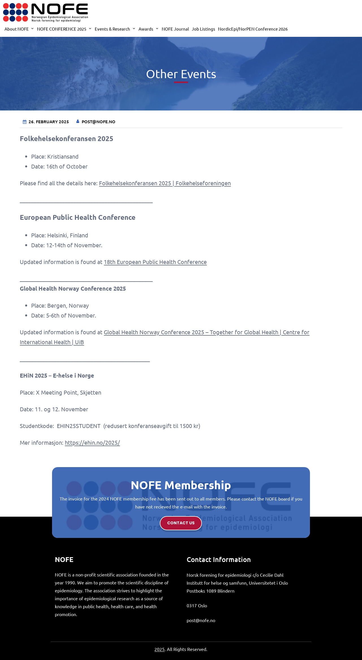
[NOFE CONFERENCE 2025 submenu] (90, 28)
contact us (181, 523)
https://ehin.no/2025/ (92, 442)
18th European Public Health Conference (155, 261)
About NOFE (17, 28)
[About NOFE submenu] (32, 28)
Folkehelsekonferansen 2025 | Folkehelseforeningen (165, 182)
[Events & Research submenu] (134, 28)
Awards (146, 28)
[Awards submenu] (157, 28)
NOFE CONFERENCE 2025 (61, 28)
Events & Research (112, 28)
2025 (159, 649)
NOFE (64, 559)
